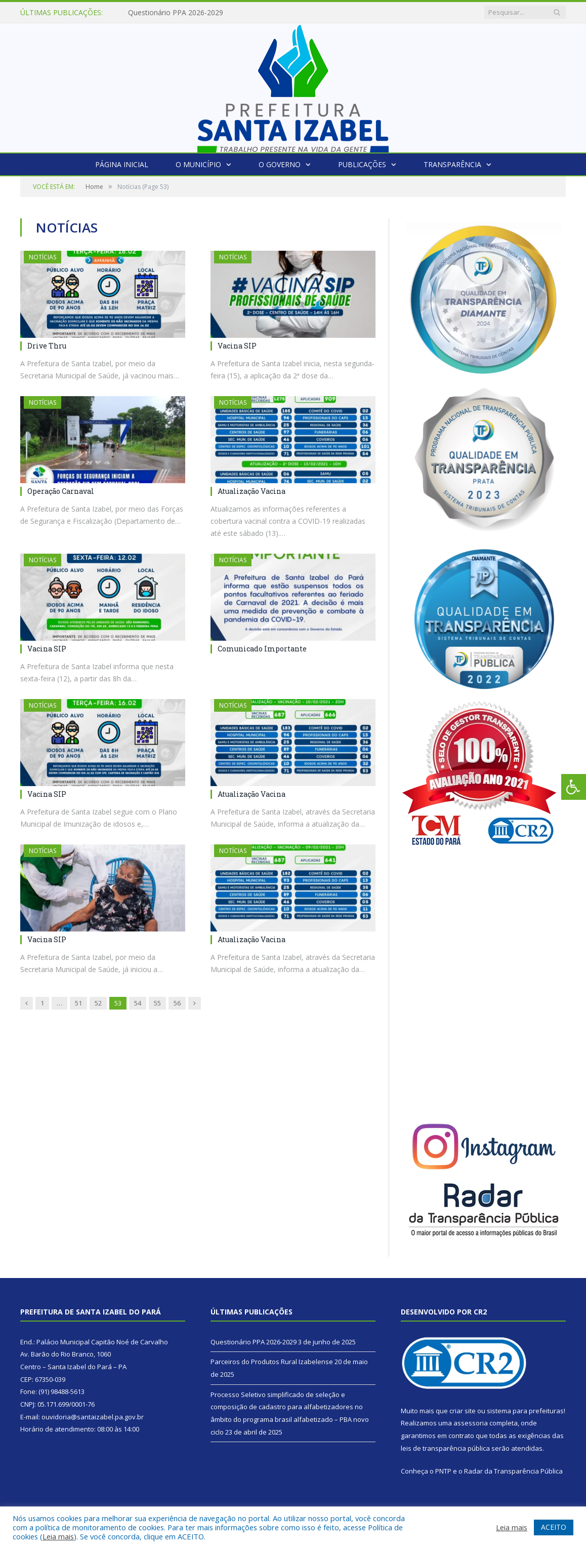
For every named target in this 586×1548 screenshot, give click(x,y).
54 (137, 1003)
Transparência (452, 164)
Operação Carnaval (60, 491)
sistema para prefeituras (525, 1410)
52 (98, 1003)
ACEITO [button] (553, 1527)
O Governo (280, 164)
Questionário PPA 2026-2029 (175, 12)
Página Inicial (121, 164)
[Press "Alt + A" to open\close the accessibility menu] (573, 787)
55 (157, 1003)
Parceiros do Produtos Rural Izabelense (272, 1361)
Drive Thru (46, 346)
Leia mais (58, 1536)
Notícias (42, 257)
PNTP (443, 1471)
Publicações (362, 164)
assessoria (470, 1422)
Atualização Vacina (251, 491)
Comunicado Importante (262, 648)
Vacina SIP (237, 346)
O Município (198, 164)
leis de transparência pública (445, 1448)
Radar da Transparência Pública (513, 1471)
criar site (462, 1410)
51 (78, 1003)
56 (177, 1003)
